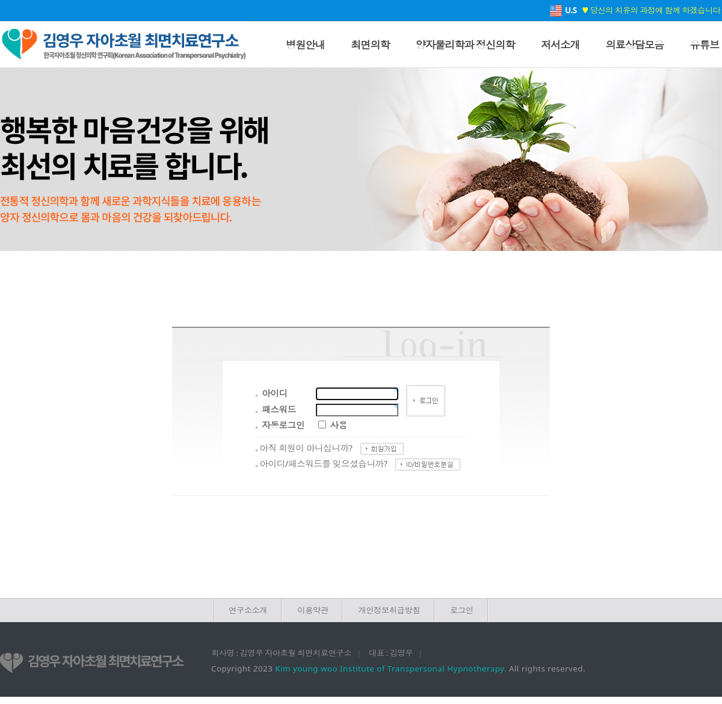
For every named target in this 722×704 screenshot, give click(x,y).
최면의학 (370, 44)
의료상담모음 (634, 44)
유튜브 (704, 44)
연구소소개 (248, 610)
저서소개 (560, 44)
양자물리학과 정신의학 (465, 44)
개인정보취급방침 (389, 610)
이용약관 (312, 610)
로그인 (461, 610)
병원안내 (305, 44)
